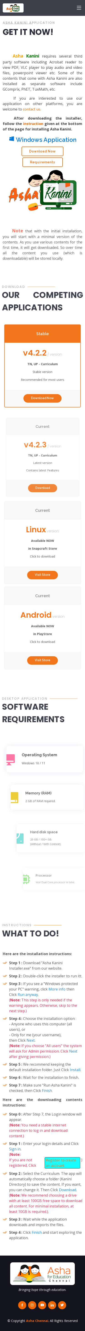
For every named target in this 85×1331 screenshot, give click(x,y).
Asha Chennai (37, 1321)
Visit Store (42, 564)
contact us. (32, 111)
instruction (33, 125)
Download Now (42, 153)
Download (42, 478)
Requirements (42, 164)
